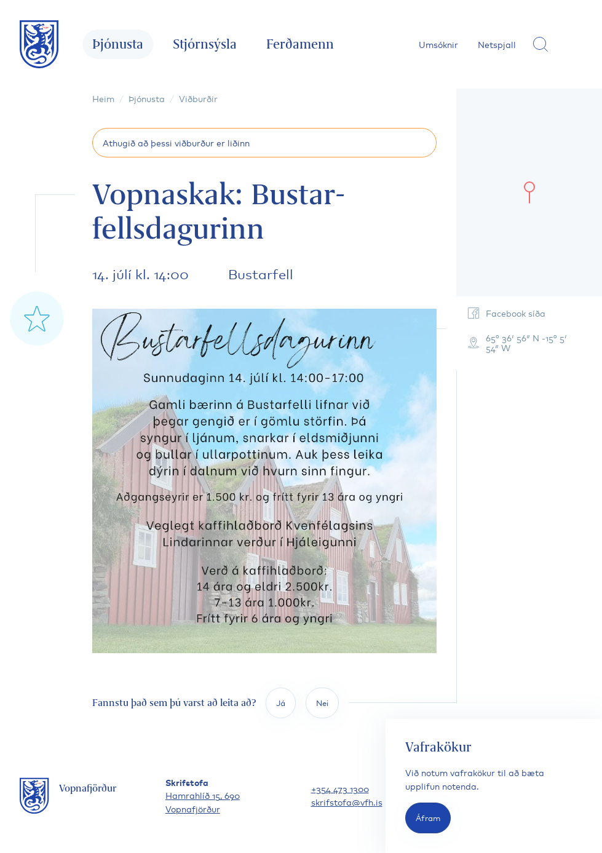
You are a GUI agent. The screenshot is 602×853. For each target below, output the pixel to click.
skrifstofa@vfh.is (346, 801)
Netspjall (497, 44)
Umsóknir (438, 44)
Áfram (428, 817)
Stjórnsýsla (205, 44)
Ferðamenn (300, 44)
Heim (103, 98)
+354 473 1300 (340, 788)
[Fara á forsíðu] (39, 44)
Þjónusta (117, 44)
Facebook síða (505, 313)
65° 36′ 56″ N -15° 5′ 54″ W (516, 342)
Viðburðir (198, 98)
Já (280, 702)
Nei (322, 702)
